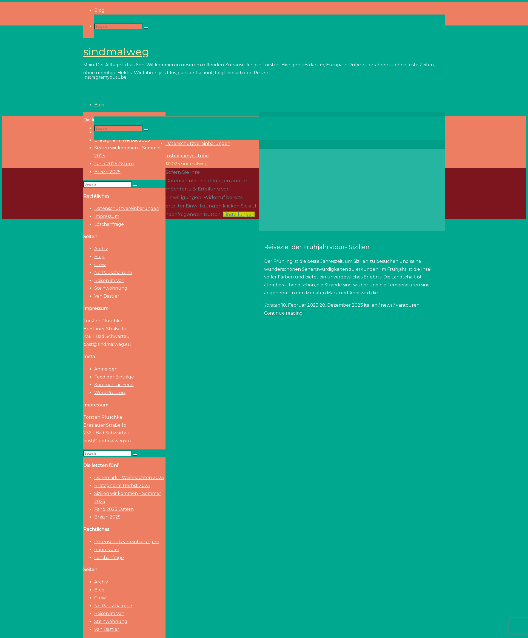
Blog (99, 256)
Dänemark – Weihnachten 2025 (129, 477)
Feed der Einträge (114, 377)
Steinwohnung (110, 288)
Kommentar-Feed (114, 384)
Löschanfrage (109, 224)
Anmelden (106, 369)
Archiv (101, 248)
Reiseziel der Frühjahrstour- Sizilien (317, 246)
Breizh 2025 (107, 171)
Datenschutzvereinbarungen (126, 208)
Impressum (106, 216)
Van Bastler (106, 296)
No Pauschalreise (113, 272)
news (386, 305)
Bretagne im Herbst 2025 (122, 485)
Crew (100, 264)
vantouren (407, 305)
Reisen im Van (109, 280)
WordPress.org (110, 392)
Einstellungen (238, 214)
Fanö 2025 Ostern (114, 163)
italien (370, 305)
